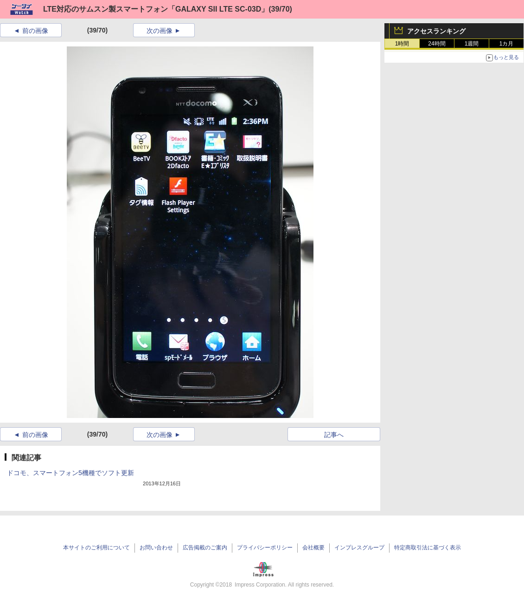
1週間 (472, 43)
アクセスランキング (436, 31)
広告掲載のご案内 (205, 547)
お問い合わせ (156, 547)
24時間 (436, 43)
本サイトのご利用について (96, 547)
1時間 (402, 43)
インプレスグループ (359, 547)
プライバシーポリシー (265, 547)
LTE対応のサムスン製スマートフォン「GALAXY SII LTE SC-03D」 (155, 9)
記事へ (334, 434)
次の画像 (160, 30)
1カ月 (506, 43)
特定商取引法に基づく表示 (427, 547)
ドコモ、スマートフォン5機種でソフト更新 (70, 473)
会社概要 (313, 547)
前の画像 (35, 30)
